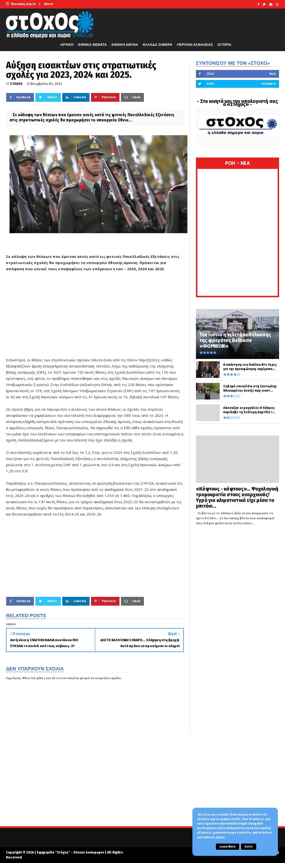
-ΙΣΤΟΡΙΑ (224, 44)
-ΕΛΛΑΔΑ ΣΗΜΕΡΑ (157, 44)
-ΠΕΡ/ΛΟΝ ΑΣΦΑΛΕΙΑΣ (194, 44)
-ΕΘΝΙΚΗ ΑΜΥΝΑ (124, 44)
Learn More (227, 846)
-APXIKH (66, 44)
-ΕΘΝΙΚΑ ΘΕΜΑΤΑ (92, 44)
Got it (248, 846)
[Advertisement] (95, 317)
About (48, 4)
